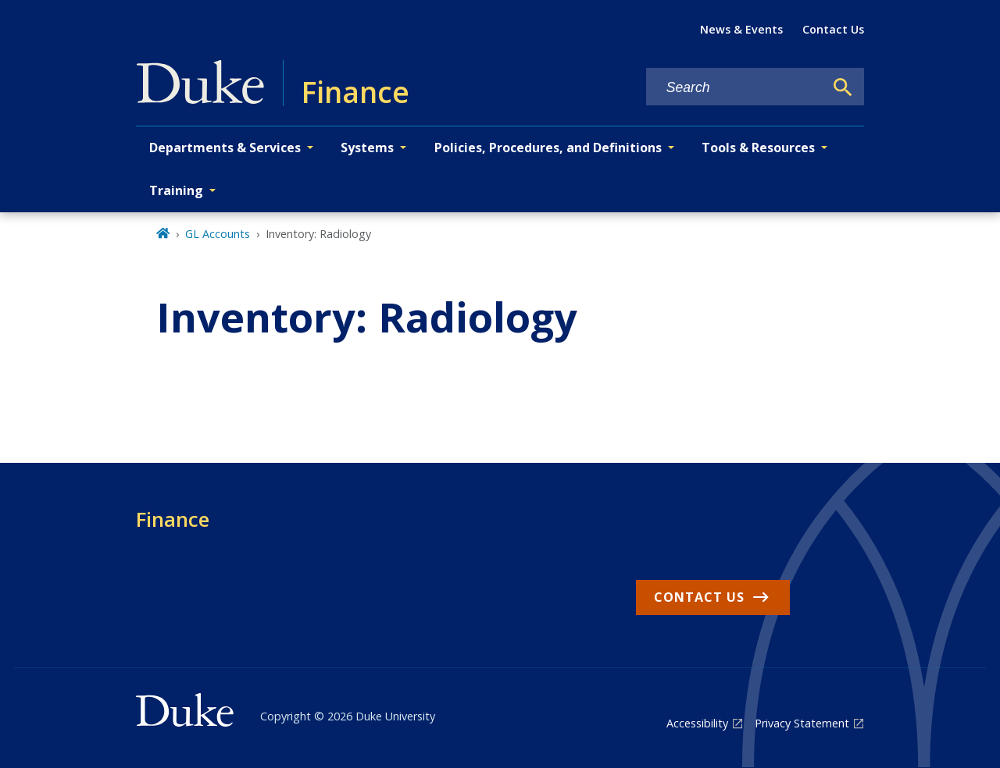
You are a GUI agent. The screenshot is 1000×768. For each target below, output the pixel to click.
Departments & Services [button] (225, 147)
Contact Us (833, 29)
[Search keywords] (735, 88)
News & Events (741, 29)
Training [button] (176, 190)
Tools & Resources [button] (758, 147)
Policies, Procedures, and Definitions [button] (548, 147)
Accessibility (697, 723)
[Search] (843, 87)
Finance (172, 519)
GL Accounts (217, 233)
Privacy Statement (802, 723)
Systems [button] (367, 147)
